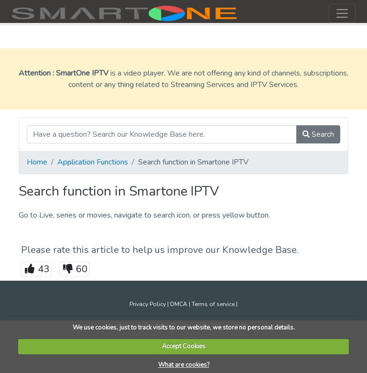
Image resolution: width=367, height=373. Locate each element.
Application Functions (92, 162)
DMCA (178, 304)
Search (318, 134)
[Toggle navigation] (342, 13)
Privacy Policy (148, 304)
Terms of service (213, 304)
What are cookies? (183, 365)
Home (37, 162)
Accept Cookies (183, 346)
